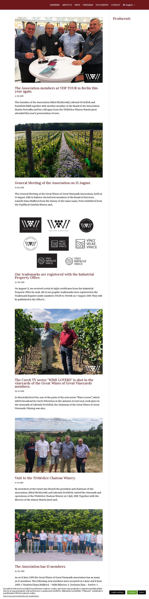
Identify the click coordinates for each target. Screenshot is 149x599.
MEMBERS (55, 6)
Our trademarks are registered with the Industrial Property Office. (54, 278)
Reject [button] (141, 592)
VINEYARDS (88, 6)
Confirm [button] (132, 592)
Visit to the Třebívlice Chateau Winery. (45, 481)
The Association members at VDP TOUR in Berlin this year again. (56, 92)
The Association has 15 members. (40, 569)
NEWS (77, 6)
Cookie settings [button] (117, 592)
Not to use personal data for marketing (21, 596)
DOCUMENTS (102, 6)
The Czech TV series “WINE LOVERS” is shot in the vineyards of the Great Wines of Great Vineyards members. (54, 386)
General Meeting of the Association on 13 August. (53, 185)
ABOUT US (67, 6)
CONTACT (115, 6)
